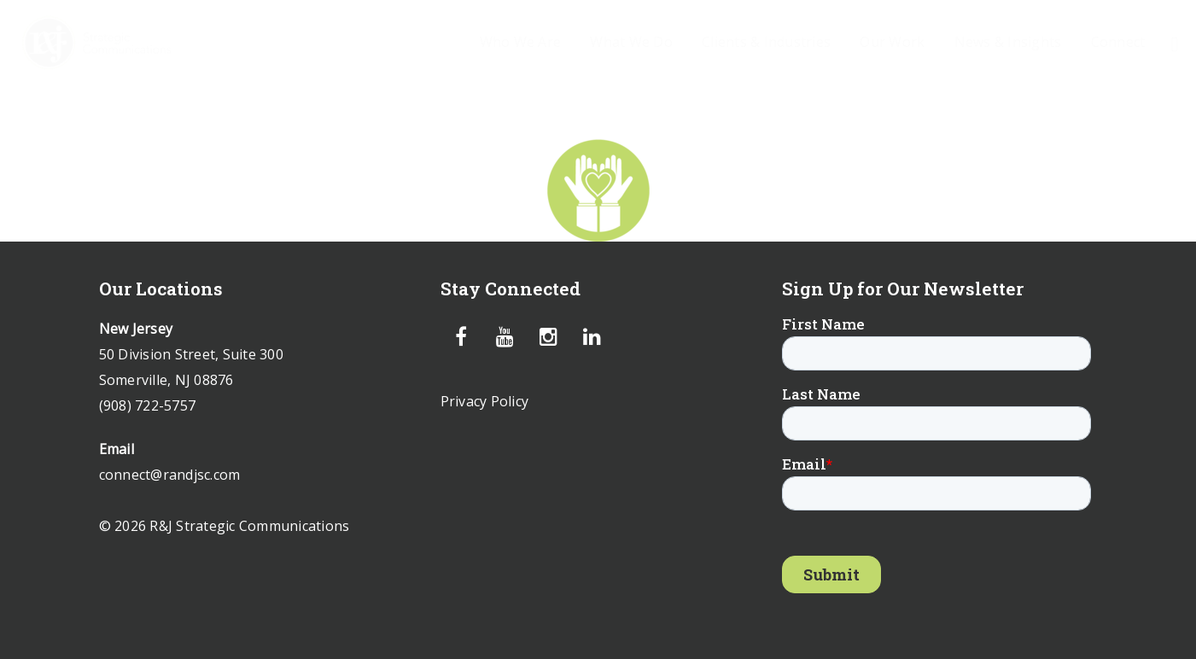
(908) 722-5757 (147, 405)
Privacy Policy (484, 401)
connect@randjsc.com (170, 474)
